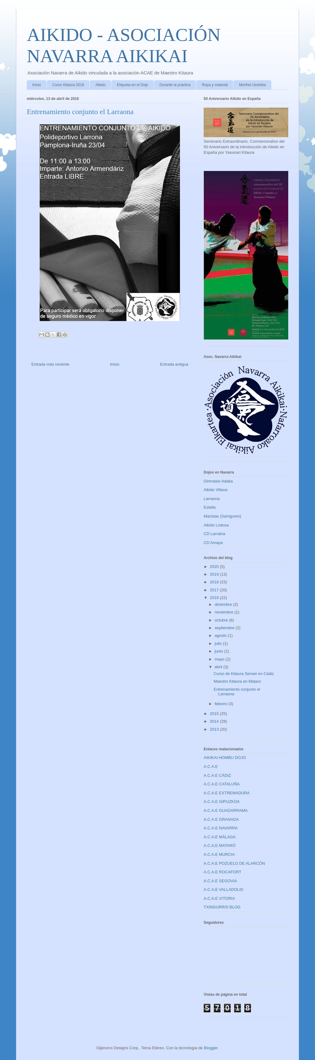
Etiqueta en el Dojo (132, 85)
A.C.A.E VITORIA (219, 898)
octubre (222, 620)
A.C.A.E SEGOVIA (220, 881)
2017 (215, 590)
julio (219, 643)
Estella (210, 507)
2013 (215, 729)
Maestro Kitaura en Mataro (237, 681)
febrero (222, 703)
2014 (215, 721)
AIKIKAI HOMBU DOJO (225, 757)
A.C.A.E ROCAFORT (222, 872)
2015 (215, 713)
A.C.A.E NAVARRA (221, 828)
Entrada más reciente (50, 364)
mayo (220, 659)
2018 (215, 582)
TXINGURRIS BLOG (222, 907)
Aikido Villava (215, 489)
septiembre (225, 627)
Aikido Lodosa (216, 525)
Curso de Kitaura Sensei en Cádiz (243, 673)
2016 (215, 597)
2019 (215, 574)
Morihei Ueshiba (252, 85)
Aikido (100, 85)
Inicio (36, 85)
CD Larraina (214, 533)
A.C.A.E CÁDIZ (217, 775)
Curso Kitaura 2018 (68, 85)
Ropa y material (215, 85)
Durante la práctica (175, 85)
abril (219, 667)
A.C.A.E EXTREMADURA (227, 793)
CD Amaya (213, 542)
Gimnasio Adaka (218, 481)
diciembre (224, 604)
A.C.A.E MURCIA (219, 854)
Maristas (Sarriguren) (222, 516)
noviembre (224, 612)
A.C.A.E (211, 766)
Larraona (212, 498)
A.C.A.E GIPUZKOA (222, 801)
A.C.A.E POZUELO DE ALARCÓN (234, 863)
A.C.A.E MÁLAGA (220, 837)
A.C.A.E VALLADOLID (223, 889)
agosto (221, 635)
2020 (215, 566)
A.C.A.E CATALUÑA (222, 784)
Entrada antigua (174, 364)
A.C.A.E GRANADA (221, 819)
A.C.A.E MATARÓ (220, 845)
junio (219, 651)
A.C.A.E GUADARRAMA (226, 810)
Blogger (210, 1048)
